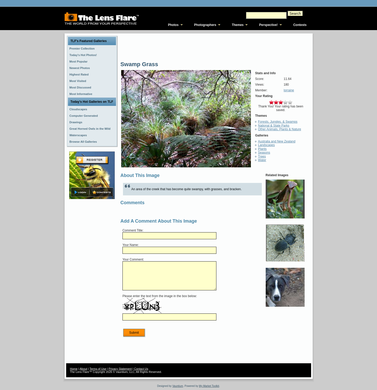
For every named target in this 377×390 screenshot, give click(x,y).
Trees (262, 156)
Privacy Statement (120, 368)
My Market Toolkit (209, 386)
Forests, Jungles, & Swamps (277, 122)
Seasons (264, 152)
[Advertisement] (92, 282)
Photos (173, 25)
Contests (299, 25)
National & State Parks (273, 125)
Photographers (205, 25)
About (83, 368)
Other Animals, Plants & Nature (279, 129)
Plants (262, 149)
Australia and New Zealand (276, 141)
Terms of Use (98, 368)
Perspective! (268, 25)
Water (262, 160)
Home (74, 368)
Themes (237, 25)
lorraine (289, 90)
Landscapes (266, 145)
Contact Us (141, 368)
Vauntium (177, 386)
